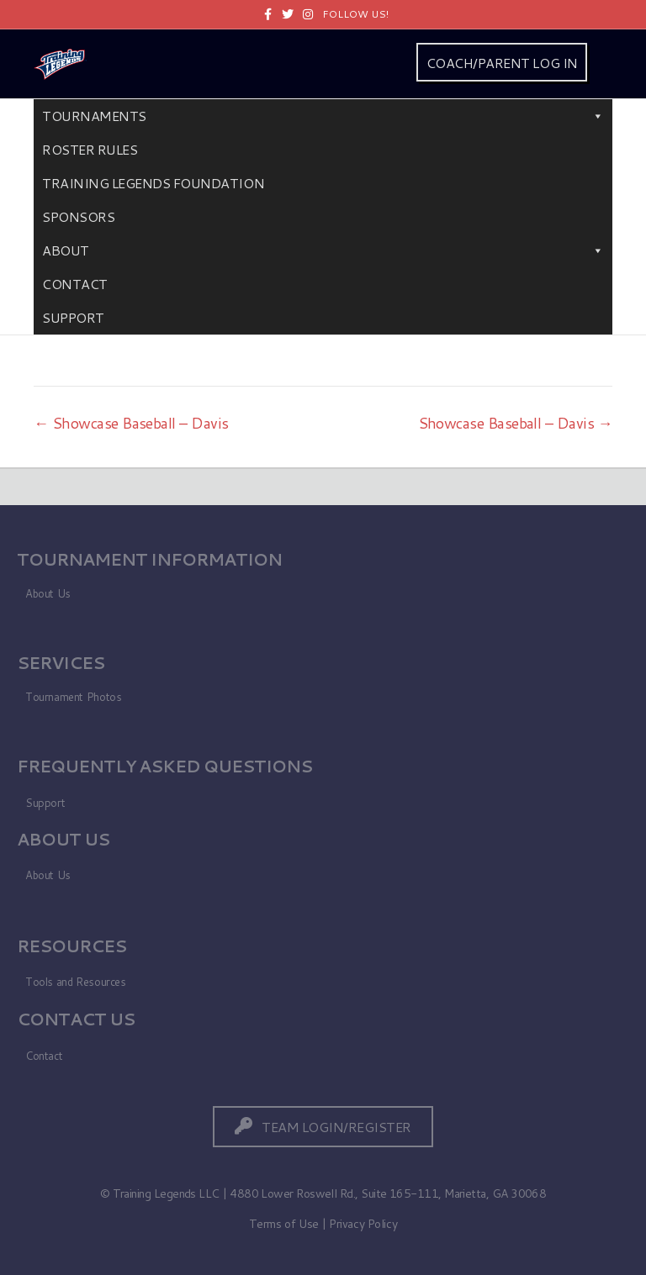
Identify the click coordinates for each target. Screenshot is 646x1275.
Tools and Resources (75, 981)
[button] (323, 1126)
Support (73, 317)
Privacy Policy (363, 1223)
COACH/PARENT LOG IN (502, 62)
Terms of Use (284, 1223)
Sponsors (78, 216)
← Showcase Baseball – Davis (131, 423)
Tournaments (323, 116)
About (323, 250)
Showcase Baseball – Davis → (515, 423)
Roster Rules (89, 149)
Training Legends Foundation (153, 182)
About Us (48, 593)
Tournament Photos (73, 696)
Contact (75, 283)
